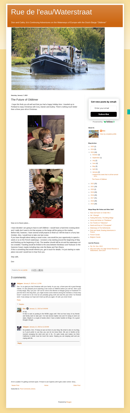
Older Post (76, 385)
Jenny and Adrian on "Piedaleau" (101, 220)
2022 (92, 183)
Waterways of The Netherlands (100, 228)
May (94, 166)
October (95, 155)
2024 (92, 149)
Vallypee (20, 283)
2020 (92, 189)
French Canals (95, 235)
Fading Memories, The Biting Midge (101, 218)
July (93, 160)
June (94, 163)
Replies (21, 304)
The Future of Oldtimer (99, 179)
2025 (92, 146)
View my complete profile (108, 134)
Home (46, 385)
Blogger (68, 402)
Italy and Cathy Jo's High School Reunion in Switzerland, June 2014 (104, 249)
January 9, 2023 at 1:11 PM (32, 283)
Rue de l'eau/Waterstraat (51, 12)
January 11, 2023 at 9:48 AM (38, 309)
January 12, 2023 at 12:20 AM (39, 327)
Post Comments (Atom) (27, 389)
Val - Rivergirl (94, 215)
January (95, 172)
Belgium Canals (95, 237)
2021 (92, 186)
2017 (92, 198)
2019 (92, 192)
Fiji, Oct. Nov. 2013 (96, 246)
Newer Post (15, 385)
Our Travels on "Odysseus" (99, 223)
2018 (92, 195)
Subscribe (103, 114)
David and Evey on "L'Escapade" (101, 225)
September (96, 158)
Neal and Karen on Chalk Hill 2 (100, 213)
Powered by (104, 122)
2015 (92, 204)
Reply (19, 300)
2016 (92, 201)
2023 (92, 152)
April (94, 169)
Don (24, 309)
